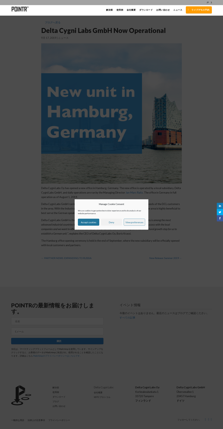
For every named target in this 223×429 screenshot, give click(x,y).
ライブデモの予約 (200, 10)
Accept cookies (88, 222)
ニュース (177, 10)
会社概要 (131, 10)
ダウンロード (146, 10)
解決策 (109, 10)
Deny (111, 222)
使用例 (119, 10)
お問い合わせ (163, 10)
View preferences (134, 222)
